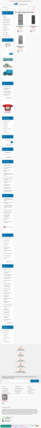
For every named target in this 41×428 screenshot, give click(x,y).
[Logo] (20, 4)
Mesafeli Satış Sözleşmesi (19, 388)
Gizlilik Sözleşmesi (18, 391)
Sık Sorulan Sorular (5, 388)
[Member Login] (20, 10)
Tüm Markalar (9, 157)
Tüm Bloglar (9, 322)
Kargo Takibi (30, 391)
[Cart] (33, 10)
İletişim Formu (30, 388)
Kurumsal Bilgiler (5, 390)
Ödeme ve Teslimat (18, 390)
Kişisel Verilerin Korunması (6, 393)
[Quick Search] (6, 142)
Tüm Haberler (9, 97)
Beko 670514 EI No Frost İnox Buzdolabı (20, 47)
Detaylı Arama (9, 144)
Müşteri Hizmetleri (5, 391)
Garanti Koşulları (17, 393)
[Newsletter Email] (16, 381)
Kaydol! (11, 53)
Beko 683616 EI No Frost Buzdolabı (20, 27)
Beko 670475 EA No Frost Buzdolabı (33, 27)
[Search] (16, 7)
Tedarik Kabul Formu (31, 393)
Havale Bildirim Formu (31, 390)
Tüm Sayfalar (9, 261)
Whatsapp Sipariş (6, 426)
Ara (11, 142)
